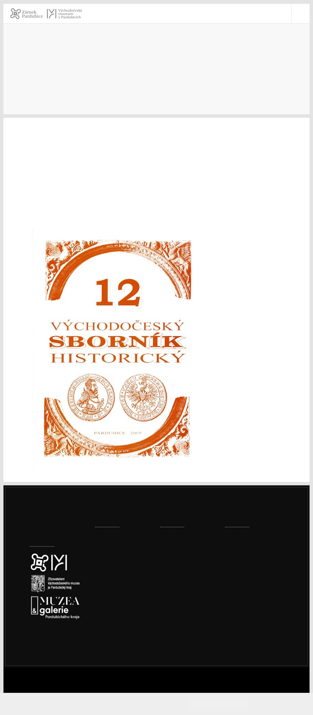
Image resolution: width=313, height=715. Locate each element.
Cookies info (269, 703)
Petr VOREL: (46, 139)
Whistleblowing (253, 663)
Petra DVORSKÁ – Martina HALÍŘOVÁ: (77, 193)
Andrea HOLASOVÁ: (55, 166)
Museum (79, 78)
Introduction (45, 78)
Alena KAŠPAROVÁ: (55, 184)
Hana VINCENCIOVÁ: (56, 220)
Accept (211, 703)
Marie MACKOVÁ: (52, 211)
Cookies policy (48, 643)
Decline (237, 703)
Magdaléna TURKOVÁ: (59, 148)
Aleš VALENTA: (50, 202)
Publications (112, 78)
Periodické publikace (160, 78)
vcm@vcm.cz (250, 609)
